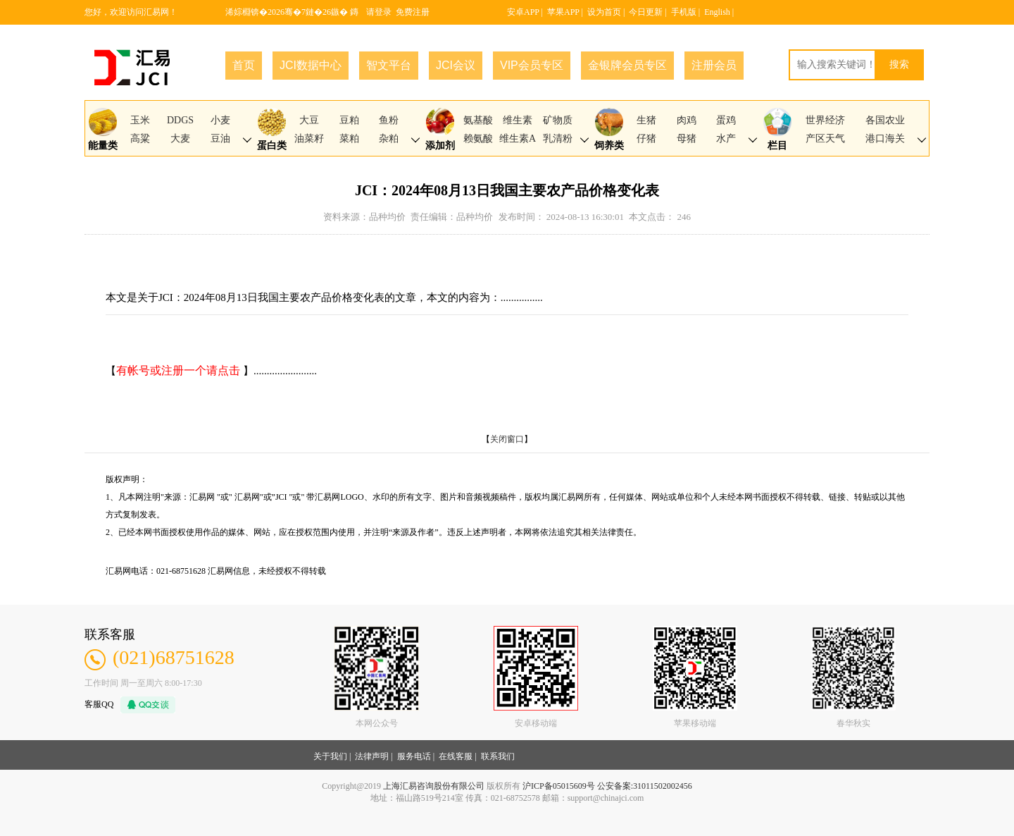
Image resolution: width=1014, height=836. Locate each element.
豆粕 (349, 120)
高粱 (140, 138)
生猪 (646, 120)
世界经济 (825, 120)
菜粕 (349, 138)
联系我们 (498, 756)
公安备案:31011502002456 (644, 786)
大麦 (180, 138)
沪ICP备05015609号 (558, 786)
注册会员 (714, 65)
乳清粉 (557, 138)
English (717, 12)
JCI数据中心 (311, 65)
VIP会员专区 (531, 65)
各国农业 (885, 120)
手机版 (683, 12)
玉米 (140, 120)
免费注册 (413, 12)
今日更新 (646, 12)
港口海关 (885, 138)
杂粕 (389, 138)
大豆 (309, 120)
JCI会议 (455, 65)
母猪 (686, 138)
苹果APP (563, 12)
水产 (726, 138)
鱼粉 (389, 120)
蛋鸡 (726, 120)
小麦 (220, 120)
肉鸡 (686, 120)
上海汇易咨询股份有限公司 (433, 786)
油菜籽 (309, 138)
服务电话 (414, 756)
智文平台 (388, 65)
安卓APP (523, 12)
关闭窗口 (507, 439)
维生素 (517, 120)
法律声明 (372, 756)
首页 (243, 65)
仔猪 (646, 138)
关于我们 (330, 756)
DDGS (180, 120)
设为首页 (604, 12)
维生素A (517, 138)
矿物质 (557, 120)
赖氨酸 (478, 138)
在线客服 (455, 756)
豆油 (220, 138)
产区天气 (825, 138)
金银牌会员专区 (627, 65)
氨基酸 (478, 120)
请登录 (379, 12)
